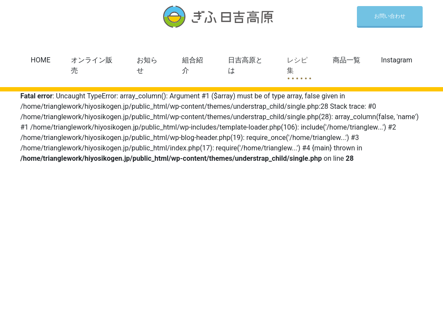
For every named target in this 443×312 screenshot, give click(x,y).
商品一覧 (346, 60)
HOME (40, 60)
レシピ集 (297, 65)
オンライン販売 (91, 65)
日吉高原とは (245, 65)
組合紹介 (192, 65)
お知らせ (147, 65)
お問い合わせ (389, 16)
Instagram (396, 60)
